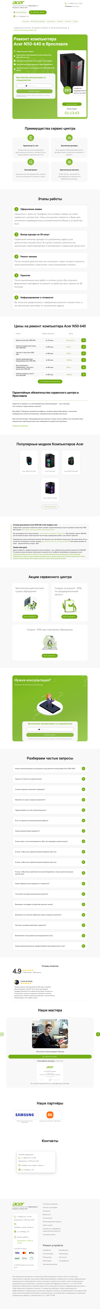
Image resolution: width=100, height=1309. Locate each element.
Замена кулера (18, 558)
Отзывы (75, 21)
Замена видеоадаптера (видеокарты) (56, 554)
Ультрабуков (64, 1261)
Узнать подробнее (30, 616)
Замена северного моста (42, 556)
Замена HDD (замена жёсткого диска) (37, 558)
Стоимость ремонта (50, 1204)
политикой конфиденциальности (64, 738)
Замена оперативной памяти (75, 556)
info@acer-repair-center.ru (24, 1225)
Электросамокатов (50, 1264)
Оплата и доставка (50, 1207)
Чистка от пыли (37, 554)
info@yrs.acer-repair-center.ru (31, 1165)
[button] (98, 1034)
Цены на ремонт (72, 104)
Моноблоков (63, 1250)
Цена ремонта (51, 21)
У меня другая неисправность (50, 381)
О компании (25, 21)
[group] (24, 1116)
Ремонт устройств (39, 21)
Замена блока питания (58, 558)
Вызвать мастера (49, 1057)
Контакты (68, 21)
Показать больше (50, 507)
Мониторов (47, 1261)
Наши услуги (48, 1225)
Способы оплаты (49, 1234)
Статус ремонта (20, 12)
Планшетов (47, 1257)
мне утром (72, 6)
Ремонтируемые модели (52, 1222)
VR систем (63, 1257)
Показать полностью (20, 426)
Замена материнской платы (22, 554)
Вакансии (60, 21)
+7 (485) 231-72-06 (74, 3)
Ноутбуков (47, 1250)
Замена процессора (58, 556)
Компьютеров (48, 1254)
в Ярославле (33, 6)
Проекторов (63, 1254)
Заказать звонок (37, 12)
